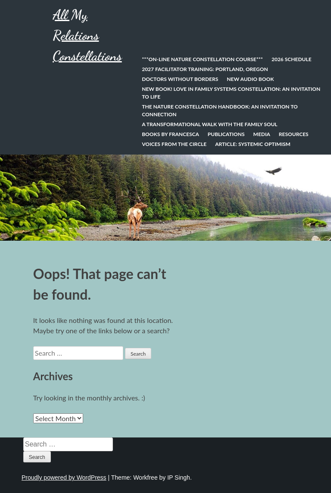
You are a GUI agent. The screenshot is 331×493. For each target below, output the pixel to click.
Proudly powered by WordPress (64, 477)
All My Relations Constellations (87, 35)
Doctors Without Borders (180, 79)
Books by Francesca (170, 134)
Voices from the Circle (174, 144)
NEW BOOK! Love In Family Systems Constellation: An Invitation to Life (231, 93)
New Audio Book (250, 79)
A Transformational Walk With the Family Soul (209, 124)
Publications (226, 134)
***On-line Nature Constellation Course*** (202, 59)
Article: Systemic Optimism (252, 144)
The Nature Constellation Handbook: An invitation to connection (220, 110)
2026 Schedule (292, 59)
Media (261, 134)
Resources (294, 134)
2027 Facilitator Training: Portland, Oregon (205, 69)
